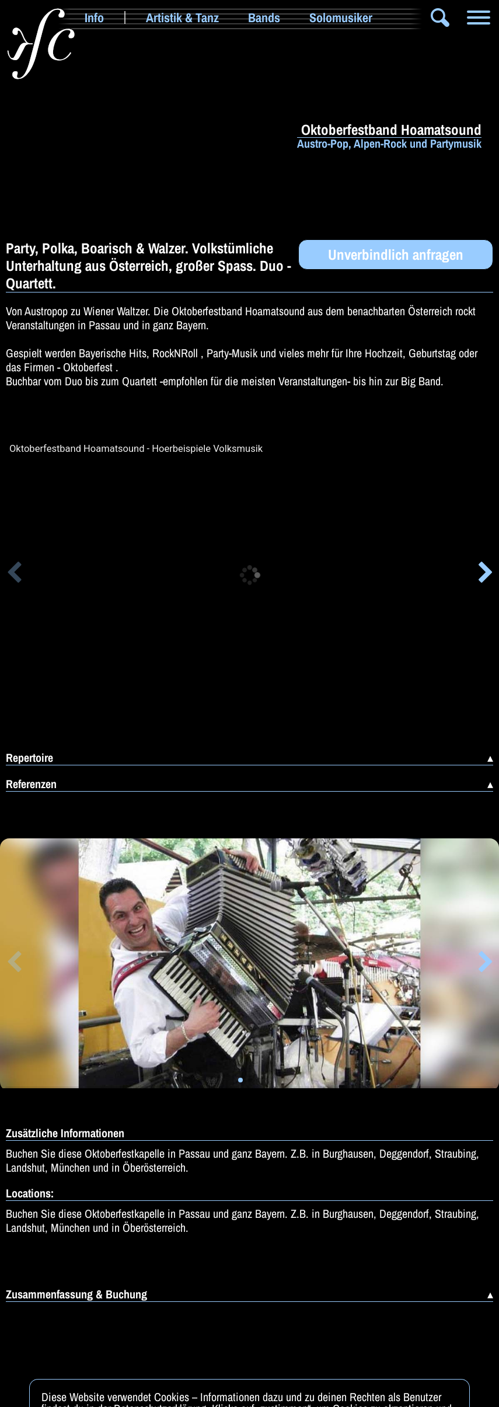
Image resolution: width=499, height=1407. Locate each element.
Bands (264, 17)
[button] (13, 574)
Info (94, 17)
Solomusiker (340, 17)
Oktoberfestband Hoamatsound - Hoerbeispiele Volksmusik (136, 449)
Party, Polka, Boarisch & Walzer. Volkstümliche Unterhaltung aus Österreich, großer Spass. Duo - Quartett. (148, 265)
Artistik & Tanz (182, 17)
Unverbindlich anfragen (395, 254)
